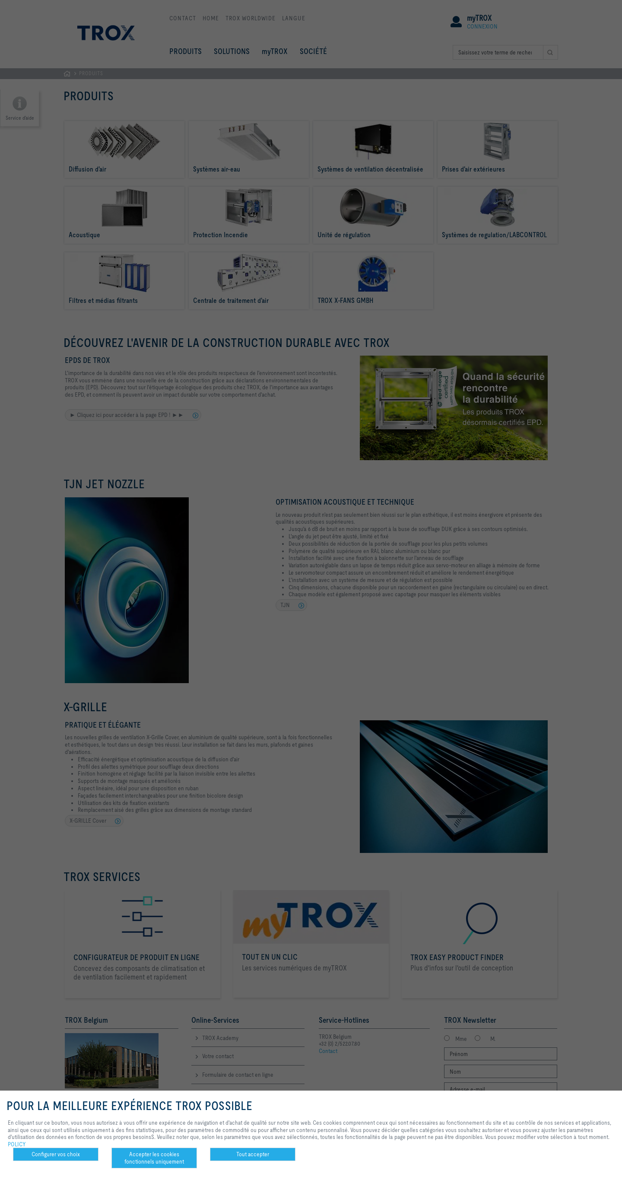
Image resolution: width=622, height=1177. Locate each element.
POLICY (17, 1144)
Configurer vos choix (56, 1154)
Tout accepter (252, 1154)
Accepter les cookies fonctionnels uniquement (154, 1158)
